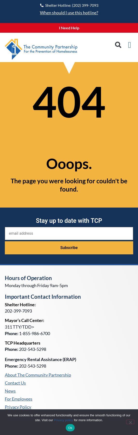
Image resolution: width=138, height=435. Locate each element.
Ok (70, 428)
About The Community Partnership (38, 375)
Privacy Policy (18, 407)
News (10, 391)
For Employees (18, 399)
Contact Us (15, 383)
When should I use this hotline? (69, 12)
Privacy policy (63, 420)
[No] (130, 422)
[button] (118, 45)
